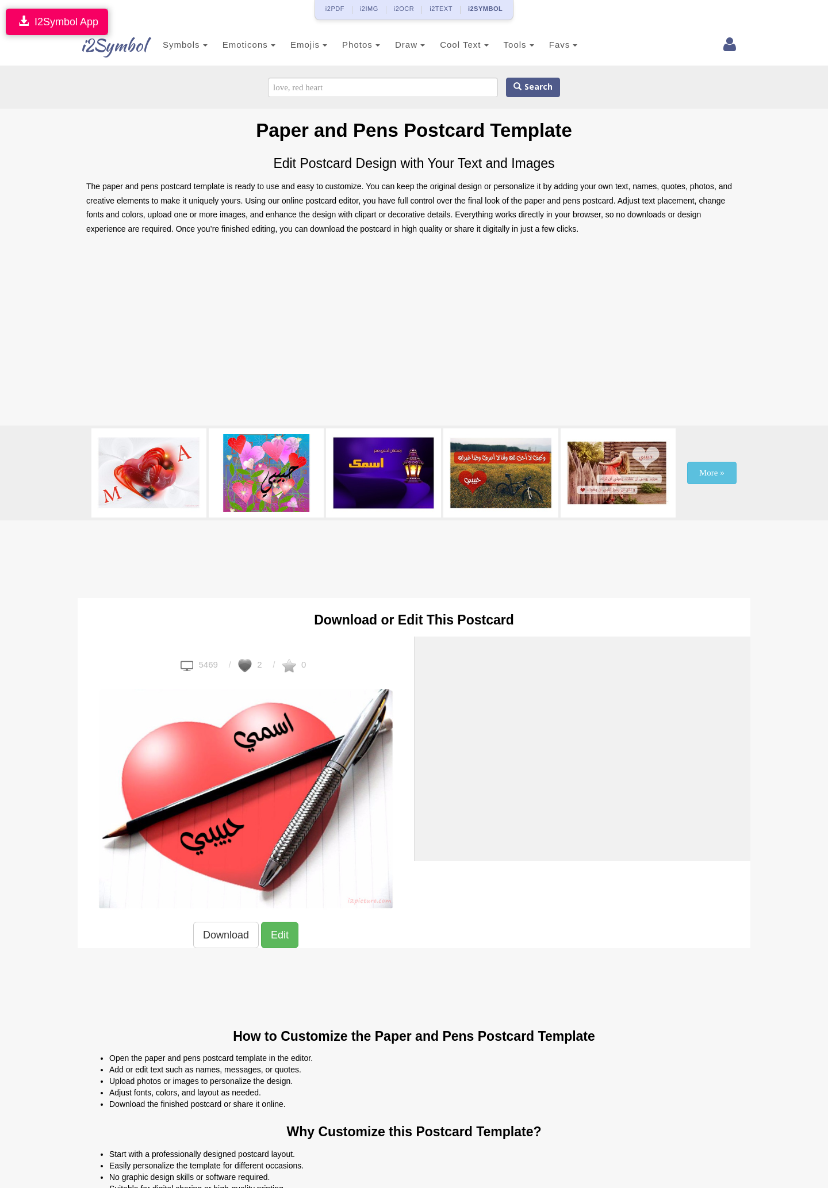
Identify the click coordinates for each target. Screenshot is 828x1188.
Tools (513, 44)
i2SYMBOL (485, 8)
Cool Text (458, 44)
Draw (404, 44)
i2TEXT (441, 8)
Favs (557, 44)
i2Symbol (109, 45)
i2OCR (404, 8)
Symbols (179, 44)
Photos (355, 44)
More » (711, 472)
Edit (280, 935)
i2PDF (334, 8)
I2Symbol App (57, 22)
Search (533, 87)
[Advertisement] (414, 333)
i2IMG (369, 8)
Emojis (303, 44)
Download (226, 935)
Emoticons (243, 44)
